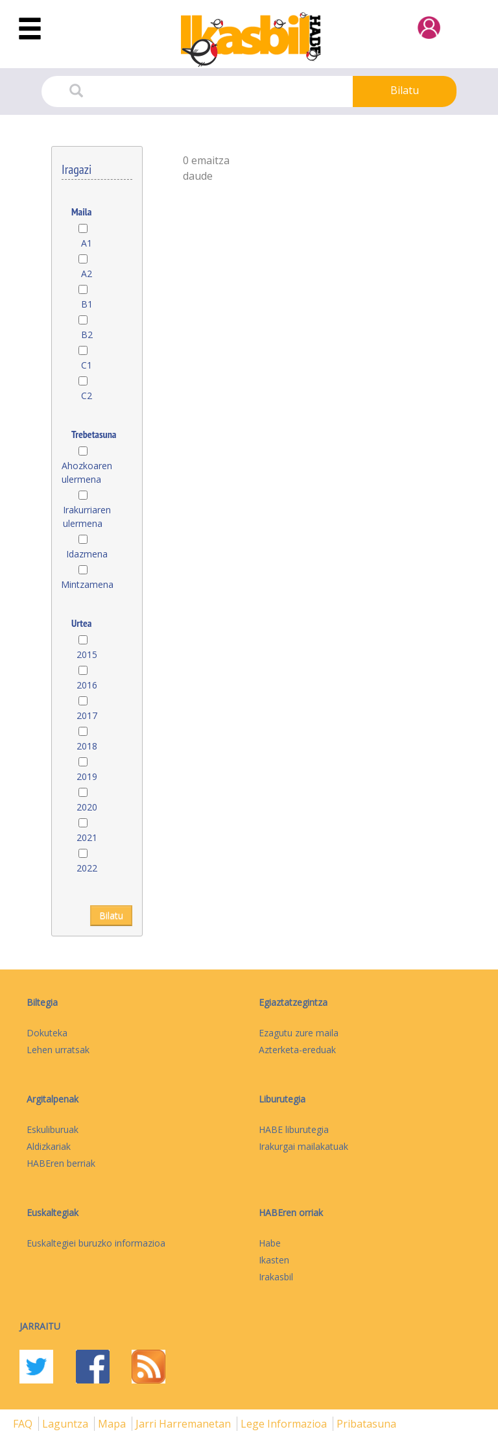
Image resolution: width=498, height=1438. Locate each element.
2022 (87, 868)
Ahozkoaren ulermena (87, 472)
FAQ (24, 1424)
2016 (87, 685)
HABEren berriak (61, 1163)
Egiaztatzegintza (293, 1002)
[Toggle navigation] (30, 29)
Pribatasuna (366, 1424)
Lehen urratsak (58, 1049)
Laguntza (66, 1424)
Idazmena (87, 554)
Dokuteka (47, 1033)
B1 (87, 304)
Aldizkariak (49, 1146)
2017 (87, 715)
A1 (86, 243)
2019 (87, 776)
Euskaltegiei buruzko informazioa (96, 1243)
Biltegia (42, 1002)
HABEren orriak (291, 1212)
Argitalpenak (52, 1099)
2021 (87, 837)
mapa (113, 1424)
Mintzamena (87, 584)
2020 (87, 807)
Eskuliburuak (52, 1129)
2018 (87, 746)
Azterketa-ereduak (297, 1049)
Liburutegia (282, 1099)
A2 (86, 273)
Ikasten (274, 1260)
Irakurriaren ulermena (87, 517)
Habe (270, 1243)
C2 (86, 395)
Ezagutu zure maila (298, 1033)
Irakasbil (276, 1277)
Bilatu (404, 90)
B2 (87, 334)
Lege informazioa (285, 1424)
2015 (87, 654)
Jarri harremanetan (184, 1424)
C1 (86, 365)
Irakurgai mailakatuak (303, 1146)
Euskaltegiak (52, 1212)
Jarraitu (39, 1326)
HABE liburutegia (294, 1129)
